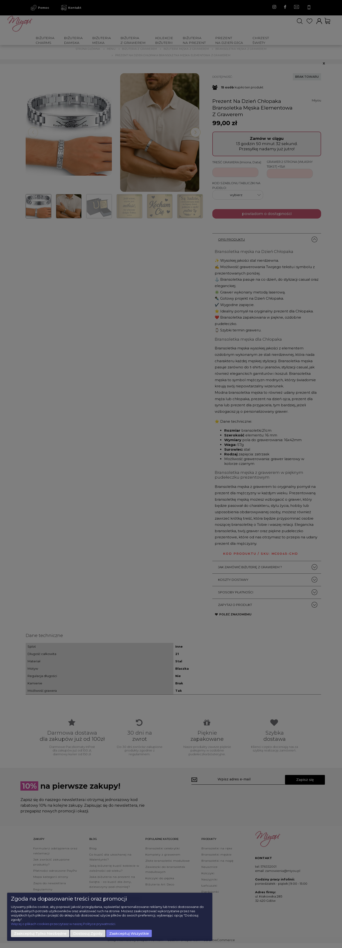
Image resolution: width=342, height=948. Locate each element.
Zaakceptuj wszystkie (129, 933)
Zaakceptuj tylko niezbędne (40, 933)
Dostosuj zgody (87, 933)
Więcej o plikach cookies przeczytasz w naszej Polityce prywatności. (63, 924)
